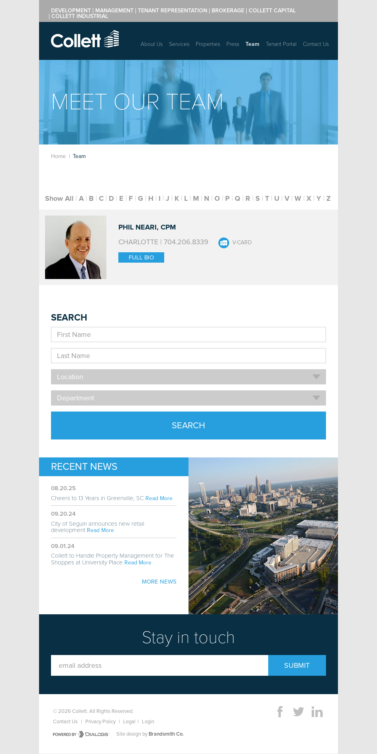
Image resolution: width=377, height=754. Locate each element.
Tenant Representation (172, 11)
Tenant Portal (281, 44)
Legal (129, 721)
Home (58, 156)
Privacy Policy (100, 721)
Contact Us (316, 44)
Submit (297, 665)
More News (159, 581)
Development (71, 11)
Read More (159, 498)
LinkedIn (317, 711)
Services (179, 44)
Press (232, 44)
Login (148, 721)
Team (252, 44)
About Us (152, 44)
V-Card (242, 242)
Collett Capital (272, 11)
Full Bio (141, 257)
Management (114, 11)
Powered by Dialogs (81, 734)
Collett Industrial (79, 16)
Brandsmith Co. (166, 734)
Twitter (298, 711)
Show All (59, 198)
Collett (85, 38)
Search (188, 425)
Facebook (279, 711)
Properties (208, 44)
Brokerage (228, 11)
